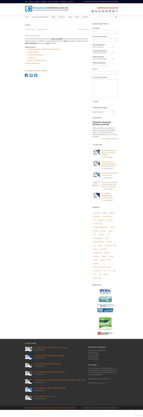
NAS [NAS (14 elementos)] (106, 238)
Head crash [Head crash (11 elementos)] (102, 234)
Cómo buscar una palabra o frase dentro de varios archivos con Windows (110, 184)
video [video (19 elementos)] (114, 271)
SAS (68, 407)
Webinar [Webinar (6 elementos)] (106, 274)
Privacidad (56, 1)
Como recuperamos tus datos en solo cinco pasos (49, 372)
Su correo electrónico (105, 39)
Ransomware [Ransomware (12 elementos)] (103, 249)
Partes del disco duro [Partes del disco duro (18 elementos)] (99, 241)
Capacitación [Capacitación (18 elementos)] (96, 216)
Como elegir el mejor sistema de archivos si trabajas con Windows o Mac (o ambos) (60, 380)
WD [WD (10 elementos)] (100, 274)
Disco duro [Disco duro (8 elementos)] (110, 220)
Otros (70, 17)
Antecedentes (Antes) (105, 52)
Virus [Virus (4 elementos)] (94, 274)
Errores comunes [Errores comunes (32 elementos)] (97, 223)
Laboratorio (44, 1)
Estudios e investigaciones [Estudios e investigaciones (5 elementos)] (100, 227)
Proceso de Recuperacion (40, 17)
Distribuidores (63, 1)
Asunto (105, 71)
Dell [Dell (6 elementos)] (94, 220)
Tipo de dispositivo (105, 46)
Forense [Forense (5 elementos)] (95, 231)
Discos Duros (49, 407)
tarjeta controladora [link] (57, 39)
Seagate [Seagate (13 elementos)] (104, 256)
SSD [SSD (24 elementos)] (109, 260)
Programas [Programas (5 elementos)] (108, 245)
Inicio (26, 1)
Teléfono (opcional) (99, 64)
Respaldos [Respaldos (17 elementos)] (96, 256)
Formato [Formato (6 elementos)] (110, 231)
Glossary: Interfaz (33, 52)
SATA (58, 407)
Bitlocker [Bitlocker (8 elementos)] (112, 213)
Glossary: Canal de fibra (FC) (37, 60)
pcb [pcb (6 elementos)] (94, 245)
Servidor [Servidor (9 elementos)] (111, 256)
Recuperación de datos (31, 407)
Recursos (62, 17)
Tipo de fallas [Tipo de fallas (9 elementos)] (96, 271)
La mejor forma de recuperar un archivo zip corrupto (50, 388)
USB (61, 407)
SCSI (64, 407)
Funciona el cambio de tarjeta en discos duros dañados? (109, 153)
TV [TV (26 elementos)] (109, 271)
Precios (50, 1)
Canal (27, 25)
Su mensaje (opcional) (105, 87)
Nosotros (31, 1)
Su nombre (105, 30)
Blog (77, 17)
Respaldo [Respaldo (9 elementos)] (107, 252)
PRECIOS (72, 407)
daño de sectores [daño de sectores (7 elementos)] (107, 216)
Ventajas (37, 1)
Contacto (71, 1)
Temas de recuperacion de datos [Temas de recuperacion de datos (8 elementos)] (102, 267)
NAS (43, 407)
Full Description (107, 138)
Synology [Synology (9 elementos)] (95, 263)
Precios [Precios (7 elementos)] (100, 245)
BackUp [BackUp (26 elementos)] (105, 213)
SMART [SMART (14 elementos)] (95, 260)
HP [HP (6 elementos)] (108, 234)
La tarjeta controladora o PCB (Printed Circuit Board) (44, 49)
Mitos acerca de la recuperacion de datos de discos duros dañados (109, 164)
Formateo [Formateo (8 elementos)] (103, 231)
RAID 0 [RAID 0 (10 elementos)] (95, 249)
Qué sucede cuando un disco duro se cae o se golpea (50, 347)
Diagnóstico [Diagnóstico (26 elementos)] (101, 220)
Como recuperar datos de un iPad (44, 396)
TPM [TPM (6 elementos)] (104, 271)
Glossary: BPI (32, 57)
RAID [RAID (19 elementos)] (114, 245)
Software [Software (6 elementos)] (102, 260)
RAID (53, 17)
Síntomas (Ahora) (105, 58)
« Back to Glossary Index (32, 36)
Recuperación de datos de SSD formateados (48, 364)
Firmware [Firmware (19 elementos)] (112, 227)
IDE (54, 407)
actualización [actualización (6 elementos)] (96, 213)
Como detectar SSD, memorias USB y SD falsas (49, 355)
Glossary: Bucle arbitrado (35, 55)
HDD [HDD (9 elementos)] (94, 234)
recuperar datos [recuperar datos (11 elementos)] (97, 252)
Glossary (115, 138)
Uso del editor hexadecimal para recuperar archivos (107, 196)
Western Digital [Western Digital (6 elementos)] (97, 278)
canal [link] (65, 41)
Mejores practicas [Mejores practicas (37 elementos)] (98, 238)
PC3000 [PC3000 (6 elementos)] (109, 241)
